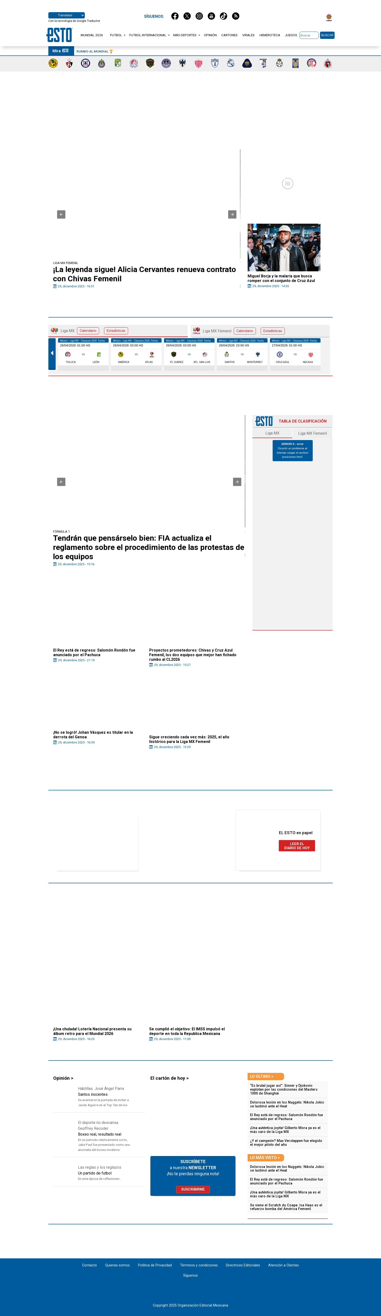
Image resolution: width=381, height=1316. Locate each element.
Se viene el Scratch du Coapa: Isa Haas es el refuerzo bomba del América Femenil (286, 1207)
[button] (61, 214)
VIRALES (248, 35)
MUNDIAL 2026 (92, 35)
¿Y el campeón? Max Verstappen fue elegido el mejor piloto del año (286, 1143)
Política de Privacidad (155, 1265)
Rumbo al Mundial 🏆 (95, 51)
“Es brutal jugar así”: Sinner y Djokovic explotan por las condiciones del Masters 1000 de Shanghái (284, 1089)
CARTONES (229, 35)
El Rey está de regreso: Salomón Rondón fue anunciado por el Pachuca (286, 1117)
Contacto (90, 1265)
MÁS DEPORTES (185, 35)
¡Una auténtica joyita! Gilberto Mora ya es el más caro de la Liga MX (285, 1130)
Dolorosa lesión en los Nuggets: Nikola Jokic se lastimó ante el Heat (287, 1104)
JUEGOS (291, 35)
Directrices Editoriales (243, 1265)
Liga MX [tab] (89, 330)
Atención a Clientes (283, 1265)
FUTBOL (116, 35)
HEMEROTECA (270, 35)
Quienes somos (117, 1265)
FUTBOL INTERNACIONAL (147, 35)
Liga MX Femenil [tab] (239, 331)
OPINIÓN (210, 35)
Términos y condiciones (199, 1265)
